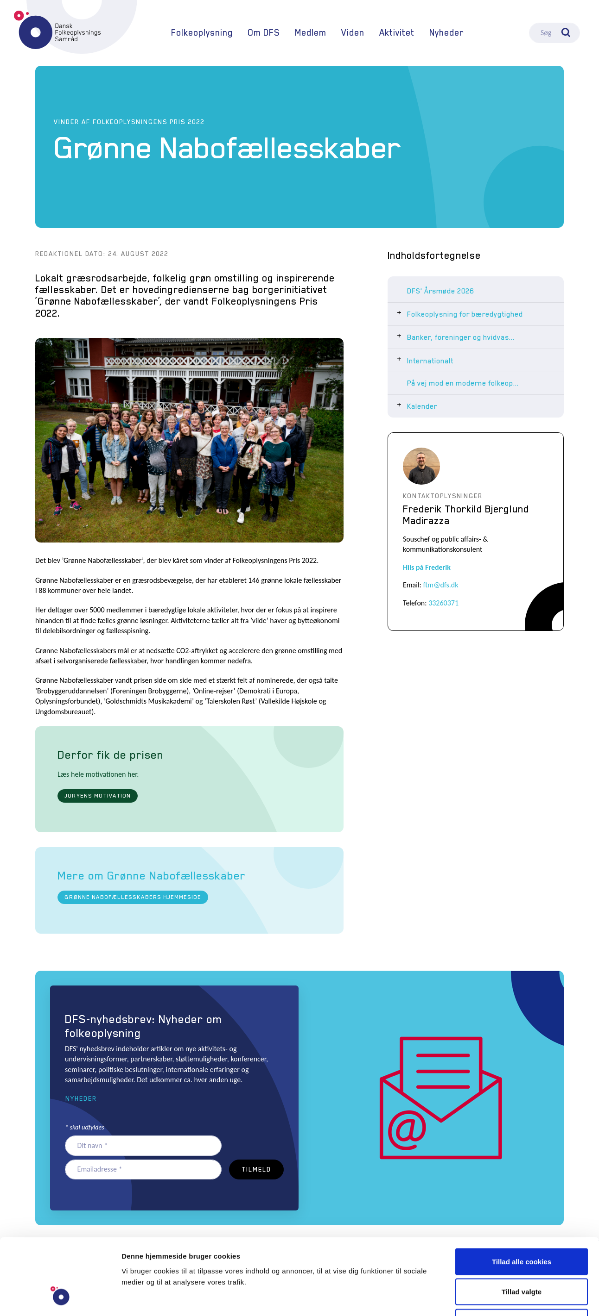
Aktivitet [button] (396, 32)
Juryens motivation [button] (97, 795)
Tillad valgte (522, 1225)
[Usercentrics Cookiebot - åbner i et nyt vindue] (60, 1298)
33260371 (443, 603)
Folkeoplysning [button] (202, 32)
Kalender (422, 406)
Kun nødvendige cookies (521, 1255)
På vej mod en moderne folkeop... (463, 383)
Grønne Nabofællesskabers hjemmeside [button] (132, 897)
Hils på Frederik (427, 567)
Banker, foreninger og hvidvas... (461, 337)
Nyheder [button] (81, 1098)
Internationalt (430, 361)
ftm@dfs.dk (441, 584)
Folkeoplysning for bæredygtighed (465, 314)
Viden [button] (352, 32)
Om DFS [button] (264, 32)
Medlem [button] (310, 32)
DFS (57, 30)
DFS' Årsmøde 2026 (440, 291)
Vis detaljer (482, 1298)
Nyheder (446, 32)
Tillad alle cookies (521, 1194)
